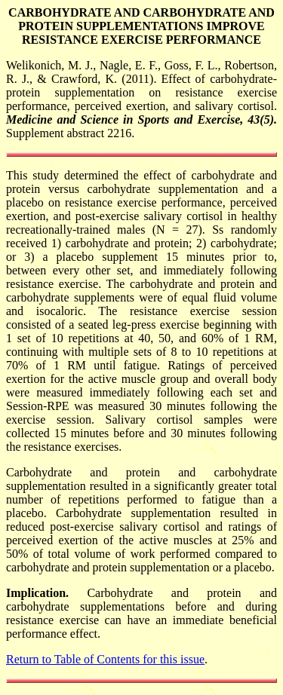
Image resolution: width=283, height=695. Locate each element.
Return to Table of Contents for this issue (105, 659)
